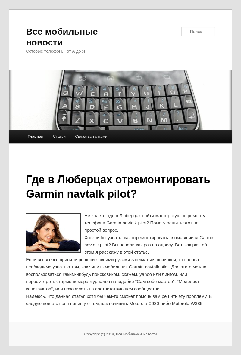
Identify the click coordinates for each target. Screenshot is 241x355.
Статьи (59, 136)
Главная (35, 136)
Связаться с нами (91, 136)
